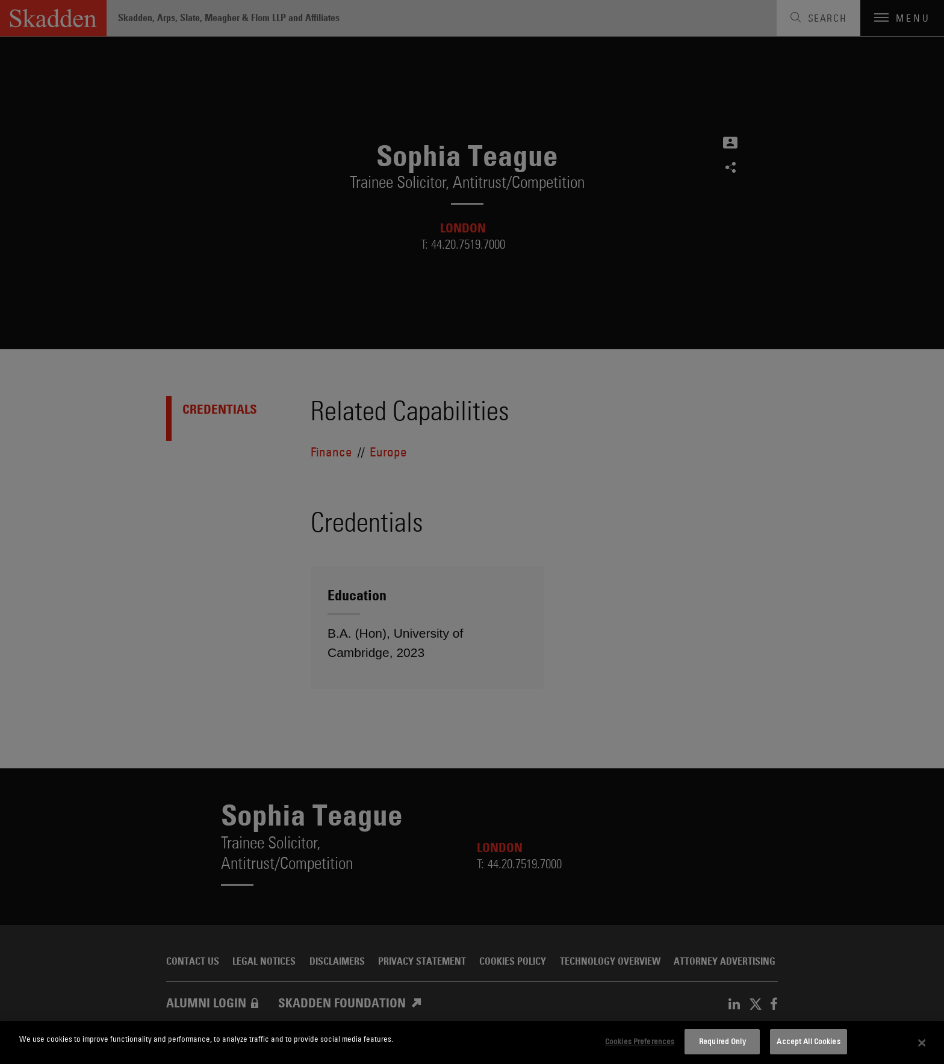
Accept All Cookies (808, 1041)
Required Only (722, 1041)
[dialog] (472, 1042)
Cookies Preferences (639, 1041)
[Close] (922, 1043)
